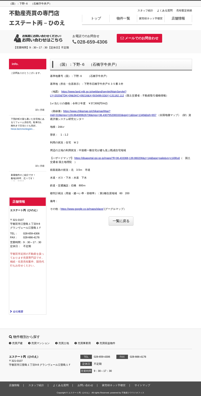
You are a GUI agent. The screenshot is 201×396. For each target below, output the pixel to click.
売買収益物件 (105, 343)
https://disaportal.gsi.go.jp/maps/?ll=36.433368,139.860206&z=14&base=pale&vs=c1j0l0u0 (127, 158)
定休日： (15, 246)
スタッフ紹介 (145, 10)
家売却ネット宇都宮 (151, 18)
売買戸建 (16, 343)
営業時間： (16, 242)
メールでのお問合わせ (139, 38)
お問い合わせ (85, 385)
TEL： (14, 233)
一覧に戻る (121, 221)
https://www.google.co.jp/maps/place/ (82, 208)
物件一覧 (123, 18)
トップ (96, 18)
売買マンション (39, 343)
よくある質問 (165, 10)
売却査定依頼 (184, 10)
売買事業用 (83, 343)
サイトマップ (142, 385)
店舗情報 (178, 18)
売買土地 (62, 343)
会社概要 (16, 311)
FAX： (14, 237)
